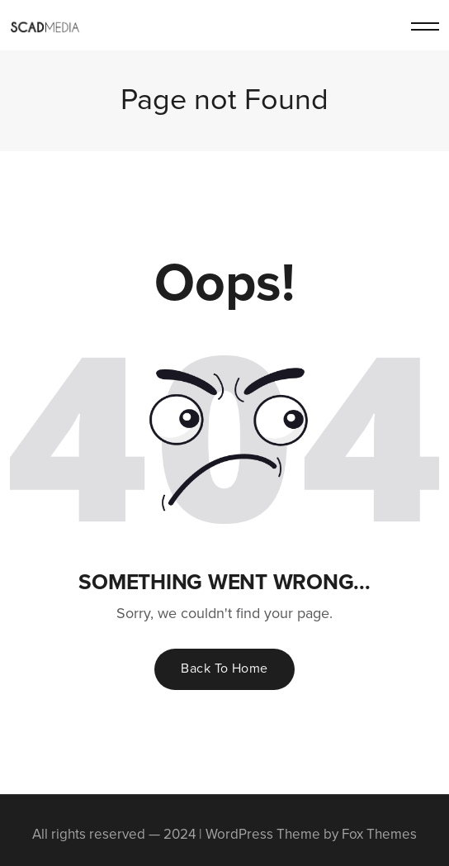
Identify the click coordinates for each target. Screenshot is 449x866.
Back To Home (224, 668)
